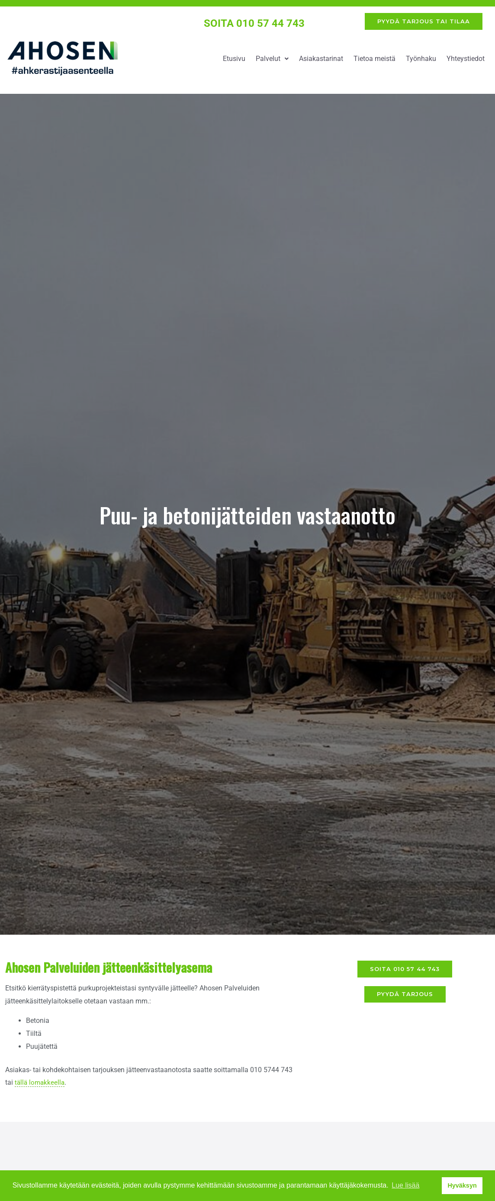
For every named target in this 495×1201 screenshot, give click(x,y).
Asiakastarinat (321, 61)
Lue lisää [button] (405, 1185)
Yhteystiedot (466, 61)
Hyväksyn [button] (461, 1185)
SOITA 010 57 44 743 (254, 24)
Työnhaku (421, 61)
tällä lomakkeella (41, 1086)
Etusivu (234, 61)
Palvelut (272, 61)
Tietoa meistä (374, 61)
